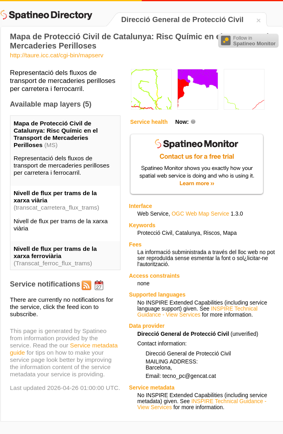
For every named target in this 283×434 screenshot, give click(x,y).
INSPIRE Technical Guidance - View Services (197, 312)
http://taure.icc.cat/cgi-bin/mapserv (56, 55)
